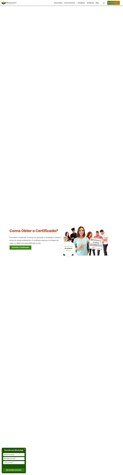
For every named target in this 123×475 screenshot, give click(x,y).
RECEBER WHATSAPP (13, 470)
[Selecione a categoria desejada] (14, 462)
